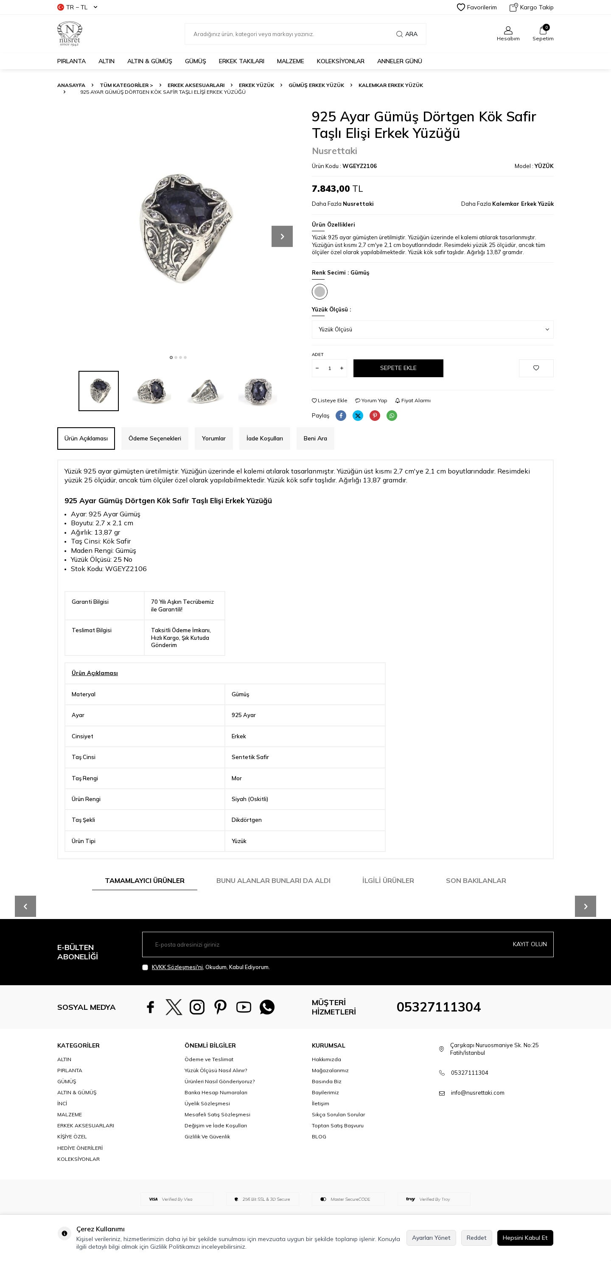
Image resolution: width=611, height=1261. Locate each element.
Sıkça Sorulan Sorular (338, 1114)
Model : (534, 166)
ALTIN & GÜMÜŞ (149, 61)
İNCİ (62, 1103)
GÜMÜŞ (195, 61)
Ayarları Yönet (431, 1237)
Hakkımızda (326, 1059)
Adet (317, 354)
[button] (171, 357)
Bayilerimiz (325, 1092)
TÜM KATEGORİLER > (126, 85)
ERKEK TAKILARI (241, 61)
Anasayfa (71, 85)
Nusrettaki (334, 150)
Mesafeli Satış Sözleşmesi (217, 1114)
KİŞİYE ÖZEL (72, 1136)
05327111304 (439, 1007)
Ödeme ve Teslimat (209, 1059)
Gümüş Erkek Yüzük (316, 85)
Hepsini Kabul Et (525, 1237)
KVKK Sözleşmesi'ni (177, 967)
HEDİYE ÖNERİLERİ (80, 1148)
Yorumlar (214, 438)
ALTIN (106, 61)
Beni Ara (315, 438)
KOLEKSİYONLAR (340, 61)
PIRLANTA (71, 61)
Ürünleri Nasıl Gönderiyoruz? (220, 1081)
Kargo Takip (532, 7)
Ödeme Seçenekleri (155, 438)
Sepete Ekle (398, 368)
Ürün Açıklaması (86, 438)
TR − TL (77, 7)
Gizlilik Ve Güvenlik (207, 1136)
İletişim (320, 1103)
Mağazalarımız (330, 1070)
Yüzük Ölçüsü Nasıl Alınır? (216, 1070)
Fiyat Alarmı (413, 400)
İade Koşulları (265, 438)
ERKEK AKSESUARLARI (196, 85)
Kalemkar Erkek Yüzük (391, 85)
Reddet (477, 1237)
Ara (407, 34)
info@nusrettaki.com (477, 1092)
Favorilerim (477, 7)
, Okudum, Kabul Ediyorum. (206, 967)
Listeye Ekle (330, 400)
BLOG (319, 1136)
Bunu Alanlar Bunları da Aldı (273, 880)
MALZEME (290, 61)
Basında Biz (327, 1081)
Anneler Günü (399, 61)
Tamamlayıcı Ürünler (145, 880)
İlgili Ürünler (388, 880)
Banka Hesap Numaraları (216, 1092)
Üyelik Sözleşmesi (207, 1103)
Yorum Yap (371, 400)
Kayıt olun (530, 944)
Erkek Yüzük (256, 85)
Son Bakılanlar (476, 880)
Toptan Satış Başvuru (338, 1125)
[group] (178, 229)
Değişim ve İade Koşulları (216, 1125)
